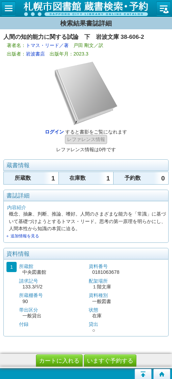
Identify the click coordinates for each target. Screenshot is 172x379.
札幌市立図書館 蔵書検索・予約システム (86, 8)
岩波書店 (35, 54)
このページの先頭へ (143, 374)
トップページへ (161, 374)
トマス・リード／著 (47, 45)
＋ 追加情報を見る (22, 236)
